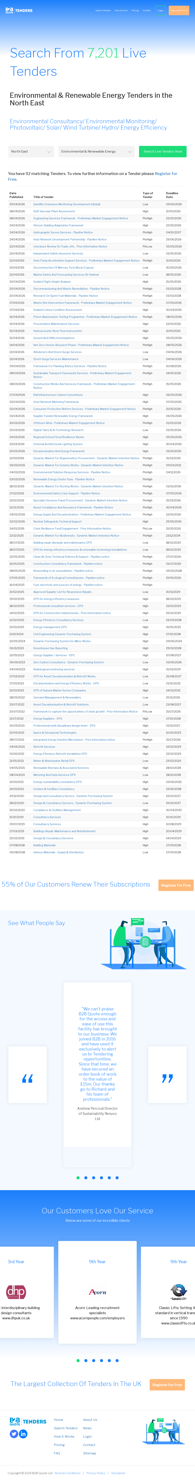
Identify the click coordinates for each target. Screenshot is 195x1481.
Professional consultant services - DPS (58, 606)
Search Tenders (103, 10)
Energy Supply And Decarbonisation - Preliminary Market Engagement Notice (82, 514)
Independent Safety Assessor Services (58, 253)
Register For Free (179, 10)
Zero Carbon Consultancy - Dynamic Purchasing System (68, 662)
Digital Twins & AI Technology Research (58, 430)
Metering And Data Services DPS (54, 774)
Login (161, 10)
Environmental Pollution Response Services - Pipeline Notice (71, 472)
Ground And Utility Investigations (54, 338)
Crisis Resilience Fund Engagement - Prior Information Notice (72, 528)
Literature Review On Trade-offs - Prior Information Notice (70, 246)
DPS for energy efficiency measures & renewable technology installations (80, 549)
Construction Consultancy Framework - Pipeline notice (67, 563)
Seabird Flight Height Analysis (52, 281)
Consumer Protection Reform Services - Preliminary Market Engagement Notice (84, 408)
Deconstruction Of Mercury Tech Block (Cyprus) (63, 267)
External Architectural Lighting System (58, 444)
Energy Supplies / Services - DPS (54, 655)
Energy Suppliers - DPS (47, 718)
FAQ (57, 1453)
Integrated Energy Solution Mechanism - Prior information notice (74, 739)
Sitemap (89, 1453)
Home (58, 1420)
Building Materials (44, 845)
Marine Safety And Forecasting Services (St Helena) (66, 274)
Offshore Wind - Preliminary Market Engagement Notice (69, 423)
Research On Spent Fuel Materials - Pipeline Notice (65, 295)
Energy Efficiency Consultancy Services (58, 620)
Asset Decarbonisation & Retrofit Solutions (61, 704)
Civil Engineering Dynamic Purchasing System (62, 634)
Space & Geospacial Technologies (55, 732)
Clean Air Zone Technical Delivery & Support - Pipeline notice (71, 556)
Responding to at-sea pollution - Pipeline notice (63, 570)
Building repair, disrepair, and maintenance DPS (62, 542)
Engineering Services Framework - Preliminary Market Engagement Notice (80, 218)
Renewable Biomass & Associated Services (61, 767)
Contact (147, 10)
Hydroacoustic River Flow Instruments (57, 330)
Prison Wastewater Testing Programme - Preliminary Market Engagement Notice (85, 316)
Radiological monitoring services (54, 669)
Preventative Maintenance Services (56, 323)
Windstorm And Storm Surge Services (57, 352)
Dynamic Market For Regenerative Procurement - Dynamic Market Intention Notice (86, 458)
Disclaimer (118, 1473)
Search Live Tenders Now (163, 151)
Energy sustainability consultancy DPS (57, 781)
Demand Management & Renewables (57, 697)
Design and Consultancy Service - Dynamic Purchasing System (73, 796)
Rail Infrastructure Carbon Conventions (58, 394)
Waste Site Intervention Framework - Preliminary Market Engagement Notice (82, 302)
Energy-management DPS (50, 627)
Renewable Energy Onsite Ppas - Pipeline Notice (64, 479)
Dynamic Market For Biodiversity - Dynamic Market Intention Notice (76, 535)
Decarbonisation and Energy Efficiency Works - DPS (66, 683)
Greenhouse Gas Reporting (50, 648)
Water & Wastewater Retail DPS (54, 760)
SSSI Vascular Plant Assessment (54, 211)
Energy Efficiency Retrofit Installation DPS (60, 753)
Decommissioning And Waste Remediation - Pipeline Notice (71, 288)
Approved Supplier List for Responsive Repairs (62, 591)
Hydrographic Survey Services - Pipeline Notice (63, 232)
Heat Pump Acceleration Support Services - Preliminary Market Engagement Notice (86, 260)
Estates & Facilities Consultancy (53, 789)
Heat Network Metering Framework (56, 401)
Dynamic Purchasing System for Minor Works (62, 641)
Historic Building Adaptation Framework (58, 225)
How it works (121, 10)
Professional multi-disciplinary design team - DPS (64, 725)
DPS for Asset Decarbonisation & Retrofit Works (64, 676)
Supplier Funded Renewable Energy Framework (63, 416)
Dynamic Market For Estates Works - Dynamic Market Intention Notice (78, 465)
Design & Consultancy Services (53, 838)
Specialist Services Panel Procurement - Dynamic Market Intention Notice (80, 500)
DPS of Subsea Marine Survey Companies (59, 690)
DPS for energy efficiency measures (56, 599)
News (87, 1428)
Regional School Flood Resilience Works (58, 437)
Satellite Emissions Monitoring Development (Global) (66, 204)
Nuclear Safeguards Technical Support (57, 521)
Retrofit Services (44, 746)
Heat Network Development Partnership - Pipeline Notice (70, 239)
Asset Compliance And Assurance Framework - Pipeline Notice (73, 507)
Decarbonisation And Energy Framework (59, 451)
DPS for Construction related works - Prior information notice (72, 613)
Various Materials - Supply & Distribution (58, 852)
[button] (77, 1177)
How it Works (64, 1436)
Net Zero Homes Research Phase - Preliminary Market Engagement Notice (81, 345)
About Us (90, 1420)
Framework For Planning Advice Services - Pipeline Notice (70, 366)
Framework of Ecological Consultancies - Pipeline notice (69, 577)
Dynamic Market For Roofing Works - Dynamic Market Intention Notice (78, 486)
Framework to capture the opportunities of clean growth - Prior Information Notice (85, 711)
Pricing (135, 10)
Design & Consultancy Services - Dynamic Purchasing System (72, 803)
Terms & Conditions (67, 1473)
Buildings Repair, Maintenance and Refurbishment (64, 831)
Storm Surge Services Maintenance (56, 359)
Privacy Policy (95, 1473)
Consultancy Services (47, 817)
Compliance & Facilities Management (57, 810)
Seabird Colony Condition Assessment (57, 309)
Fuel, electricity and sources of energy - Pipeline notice (68, 584)
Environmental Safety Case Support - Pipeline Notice (66, 493)
